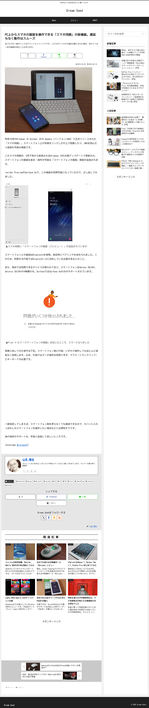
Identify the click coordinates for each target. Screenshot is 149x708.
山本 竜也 (28, 459)
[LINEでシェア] (59, 55)
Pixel (70, 481)
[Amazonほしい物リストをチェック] (31, 471)
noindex (47, 481)
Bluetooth (20, 481)
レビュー (9, 481)
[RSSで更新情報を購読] (35, 471)
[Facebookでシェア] (43, 55)
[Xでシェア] (27, 55)
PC (59, 481)
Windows (9, 485)
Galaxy (29, 481)
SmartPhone (79, 481)
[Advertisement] (51, 639)
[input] (125, 33)
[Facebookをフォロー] (27, 471)
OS (54, 481)
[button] (75, 55)
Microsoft (22, 445)
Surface (89, 481)
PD (64, 481)
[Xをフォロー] (23, 471)
